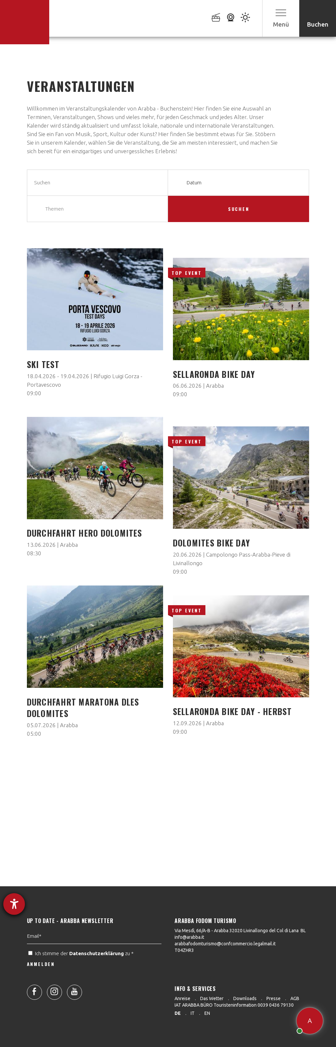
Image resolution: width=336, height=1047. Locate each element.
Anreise (182, 998)
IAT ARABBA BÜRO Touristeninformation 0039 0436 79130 (234, 1005)
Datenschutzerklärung (96, 970)
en (207, 1013)
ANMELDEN (41, 980)
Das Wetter (211, 998)
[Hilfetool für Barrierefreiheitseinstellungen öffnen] (14, 904)
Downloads (245, 998)
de (178, 1013)
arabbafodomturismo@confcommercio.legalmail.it (225, 943)
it (193, 1013)
